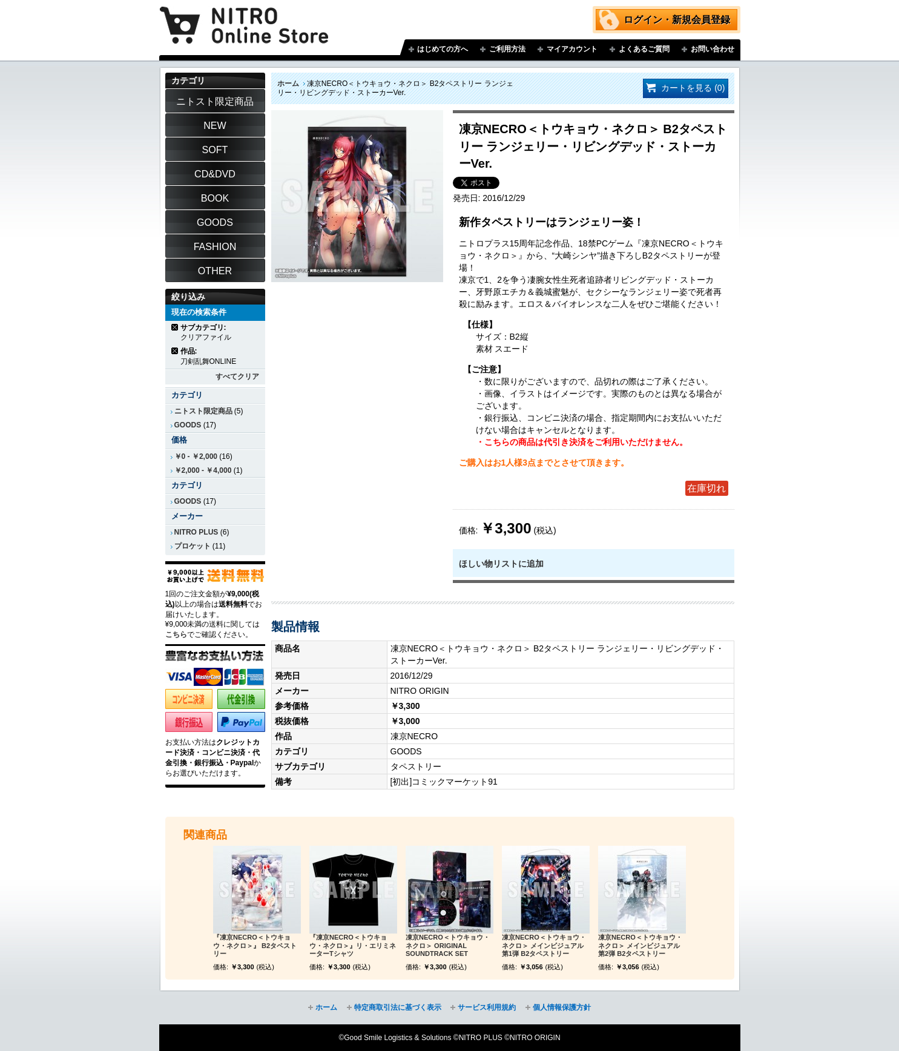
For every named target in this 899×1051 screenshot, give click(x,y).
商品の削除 (175, 327)
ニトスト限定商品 (203, 411)
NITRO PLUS (196, 532)
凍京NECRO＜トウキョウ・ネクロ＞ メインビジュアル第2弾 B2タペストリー (640, 946)
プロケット (192, 546)
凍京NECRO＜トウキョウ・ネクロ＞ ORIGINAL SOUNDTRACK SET (448, 946)
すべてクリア (237, 376)
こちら (176, 634)
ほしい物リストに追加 (501, 563)
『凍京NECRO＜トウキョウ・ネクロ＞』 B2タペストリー (255, 946)
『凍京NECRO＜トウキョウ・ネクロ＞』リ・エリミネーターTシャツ (352, 946)
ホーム (288, 83)
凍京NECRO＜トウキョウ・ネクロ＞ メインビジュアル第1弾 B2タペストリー (544, 946)
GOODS (188, 425)
